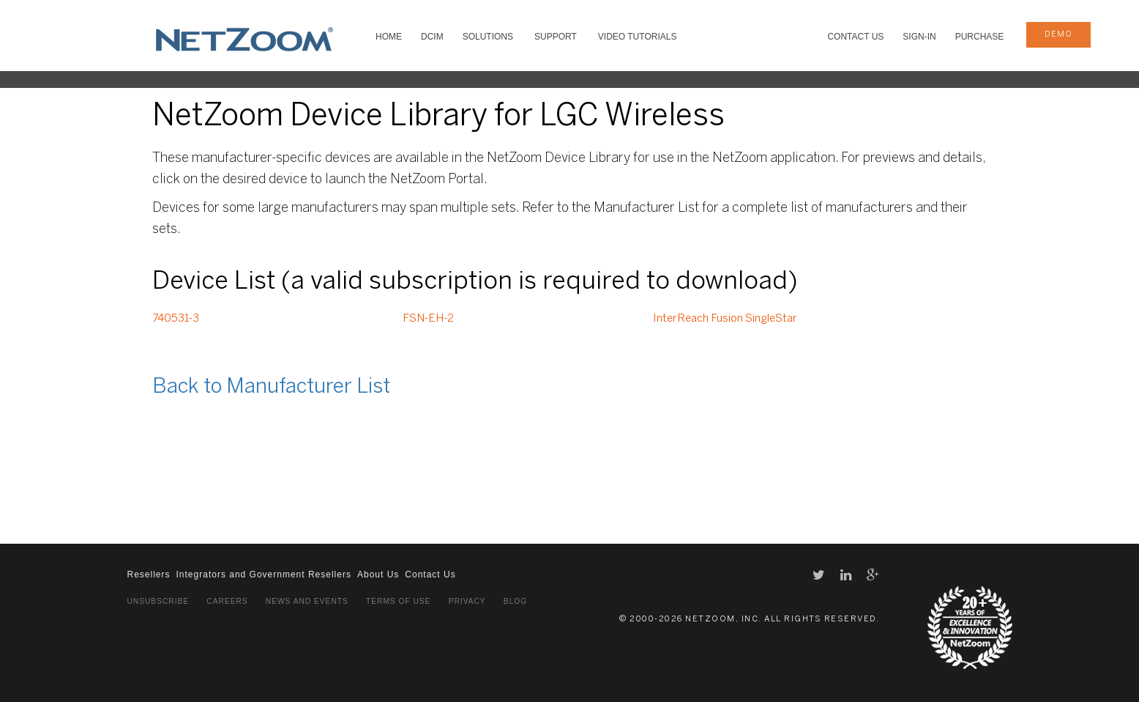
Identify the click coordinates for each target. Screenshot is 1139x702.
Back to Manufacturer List (271, 387)
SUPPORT (555, 37)
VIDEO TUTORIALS (637, 37)
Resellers (149, 574)
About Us (378, 574)
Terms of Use (398, 601)
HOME (389, 37)
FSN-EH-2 (428, 319)
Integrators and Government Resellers (263, 574)
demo (1058, 34)
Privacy (467, 601)
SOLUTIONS (488, 37)
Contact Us (855, 37)
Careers (226, 601)
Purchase (979, 37)
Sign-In (919, 37)
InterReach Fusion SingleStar (725, 319)
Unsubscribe (158, 601)
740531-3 (175, 319)
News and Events (307, 601)
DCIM (432, 37)
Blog (515, 601)
